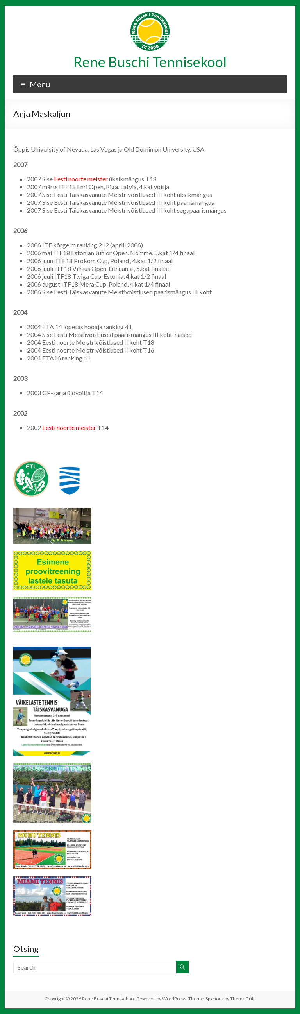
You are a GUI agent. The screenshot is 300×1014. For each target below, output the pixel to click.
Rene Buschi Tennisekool (150, 61)
